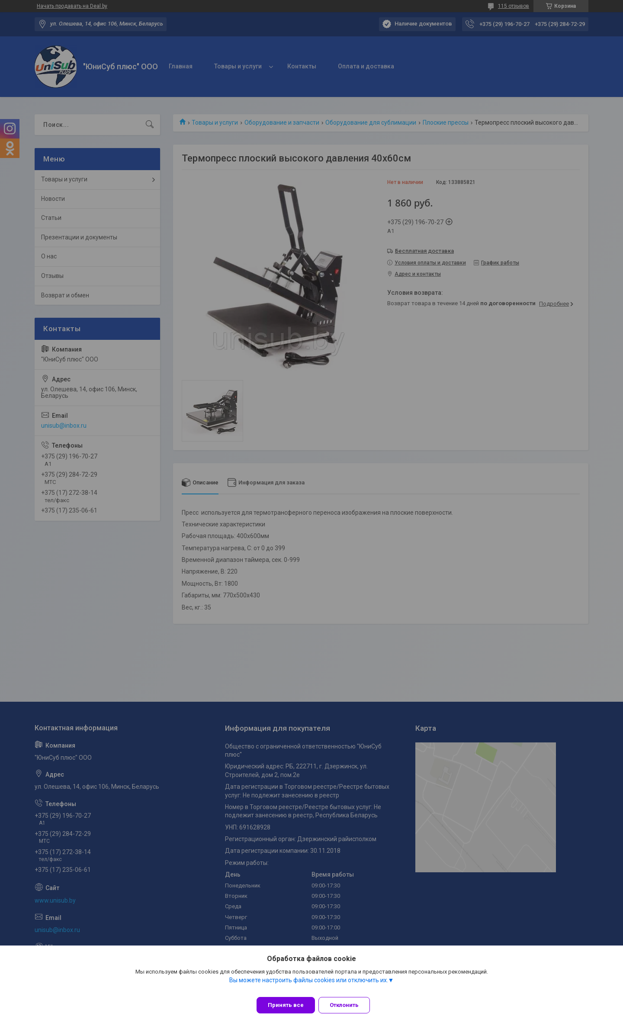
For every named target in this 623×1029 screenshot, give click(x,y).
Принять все (286, 1005)
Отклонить (349, 1005)
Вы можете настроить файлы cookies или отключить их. (308, 985)
